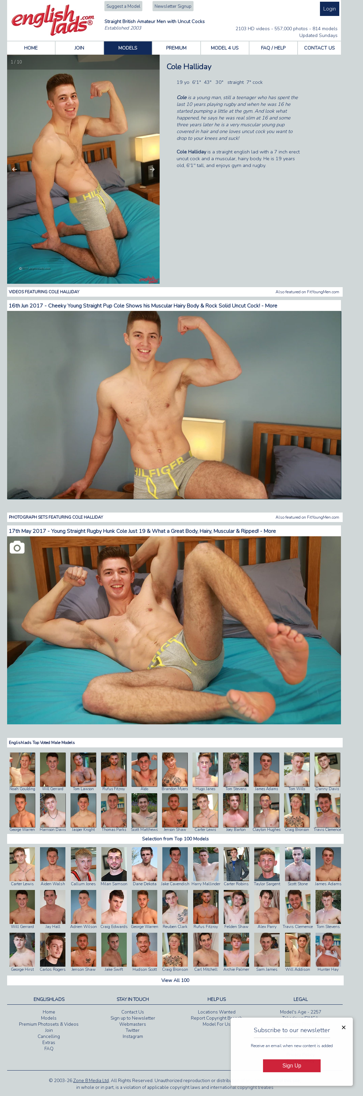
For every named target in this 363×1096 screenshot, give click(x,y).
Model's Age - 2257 (300, 1012)
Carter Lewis (205, 829)
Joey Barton (236, 829)
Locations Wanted (217, 1012)
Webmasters (132, 1024)
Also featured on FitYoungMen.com (307, 292)
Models (49, 1018)
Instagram (133, 1037)
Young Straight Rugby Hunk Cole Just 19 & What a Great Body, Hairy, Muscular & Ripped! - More (163, 531)
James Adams (266, 789)
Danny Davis (327, 789)
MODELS (127, 48)
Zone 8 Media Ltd (91, 1081)
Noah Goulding (22, 789)
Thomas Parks (114, 829)
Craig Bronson (297, 829)
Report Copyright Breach (216, 1018)
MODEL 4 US (225, 48)
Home (49, 1012)
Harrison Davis (53, 829)
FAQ (49, 1049)
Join (49, 1030)
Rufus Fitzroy (113, 789)
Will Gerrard (52, 789)
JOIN (79, 48)
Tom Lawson (83, 789)
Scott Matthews (144, 829)
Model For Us (216, 1024)
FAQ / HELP (273, 48)
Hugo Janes (205, 789)
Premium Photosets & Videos (49, 1024)
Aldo (144, 789)
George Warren (22, 829)
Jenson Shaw (175, 829)
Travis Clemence (327, 829)
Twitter (133, 1030)
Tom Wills (296, 789)
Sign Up (291, 1066)
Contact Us (132, 1012)
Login (329, 9)
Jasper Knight (83, 829)
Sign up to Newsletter (132, 1018)
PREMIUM (176, 48)
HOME (31, 48)
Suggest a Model (123, 6)
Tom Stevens (235, 789)
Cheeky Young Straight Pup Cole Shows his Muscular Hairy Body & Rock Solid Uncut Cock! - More (162, 306)
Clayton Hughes (266, 829)
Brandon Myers (175, 789)
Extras (48, 1043)
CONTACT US (319, 48)
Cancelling (49, 1037)
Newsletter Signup (173, 6)
